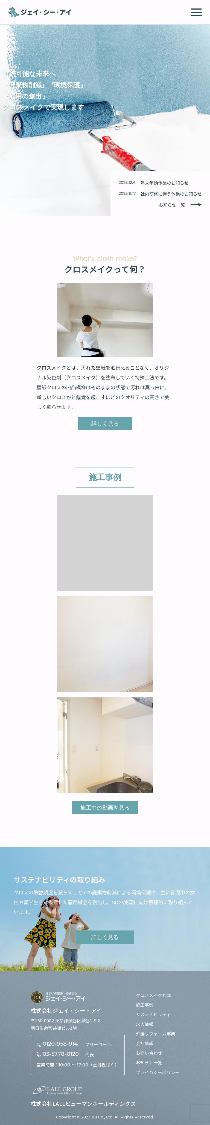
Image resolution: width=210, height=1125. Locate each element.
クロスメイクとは (153, 995)
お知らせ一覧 (180, 204)
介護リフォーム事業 (155, 1033)
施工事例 (144, 1004)
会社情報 (144, 1043)
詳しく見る (105, 424)
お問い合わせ (149, 1052)
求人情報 (144, 1024)
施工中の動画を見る (105, 808)
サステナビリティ (153, 1014)
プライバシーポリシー (158, 1072)
